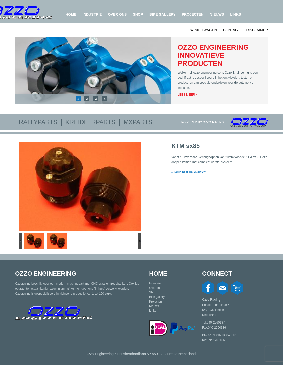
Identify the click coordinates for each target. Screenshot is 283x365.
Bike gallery (162, 14)
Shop (138, 14)
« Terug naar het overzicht (188, 172)
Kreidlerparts (90, 122)
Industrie (92, 14)
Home (71, 14)
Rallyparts (38, 122)
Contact (231, 30)
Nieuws (217, 14)
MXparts (138, 122)
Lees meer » (188, 94)
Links (235, 14)
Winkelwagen (203, 30)
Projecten (193, 14)
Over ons (117, 14)
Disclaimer (257, 30)
